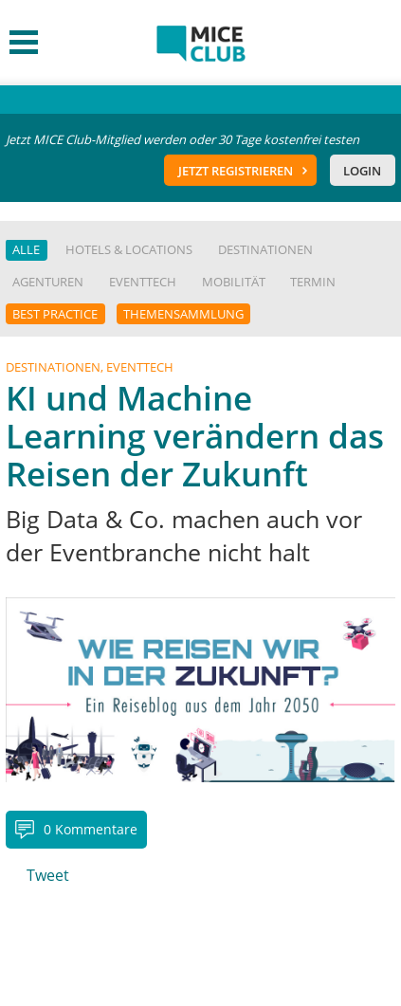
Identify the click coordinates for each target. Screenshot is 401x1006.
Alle (26, 249)
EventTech (142, 281)
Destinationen (265, 249)
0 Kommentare (90, 829)
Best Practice (55, 313)
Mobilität (233, 281)
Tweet (48, 875)
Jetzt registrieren (235, 170)
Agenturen (47, 281)
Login (362, 170)
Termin (313, 281)
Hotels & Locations (128, 249)
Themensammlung (183, 313)
